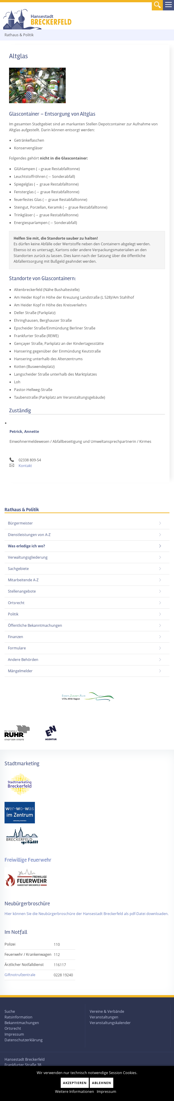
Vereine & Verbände (107, 1011)
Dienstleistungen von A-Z (29, 534)
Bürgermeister (20, 523)
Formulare (17, 648)
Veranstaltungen (104, 1017)
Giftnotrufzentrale (20, 974)
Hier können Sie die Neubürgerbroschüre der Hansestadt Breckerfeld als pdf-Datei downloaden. (87, 913)
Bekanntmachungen (22, 1022)
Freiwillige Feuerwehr (28, 860)
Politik (13, 614)
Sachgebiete (18, 568)
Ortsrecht (16, 602)
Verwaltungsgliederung (28, 557)
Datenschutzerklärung (24, 1039)
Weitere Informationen (74, 1091)
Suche (10, 1011)
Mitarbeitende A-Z (23, 579)
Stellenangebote (22, 591)
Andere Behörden (23, 659)
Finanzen (15, 636)
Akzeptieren (75, 1083)
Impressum (14, 1034)
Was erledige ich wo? (26, 545)
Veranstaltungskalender (110, 1022)
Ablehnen (101, 1083)
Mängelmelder (20, 670)
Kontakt (25, 465)
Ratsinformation (18, 1017)
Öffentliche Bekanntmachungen (35, 625)
